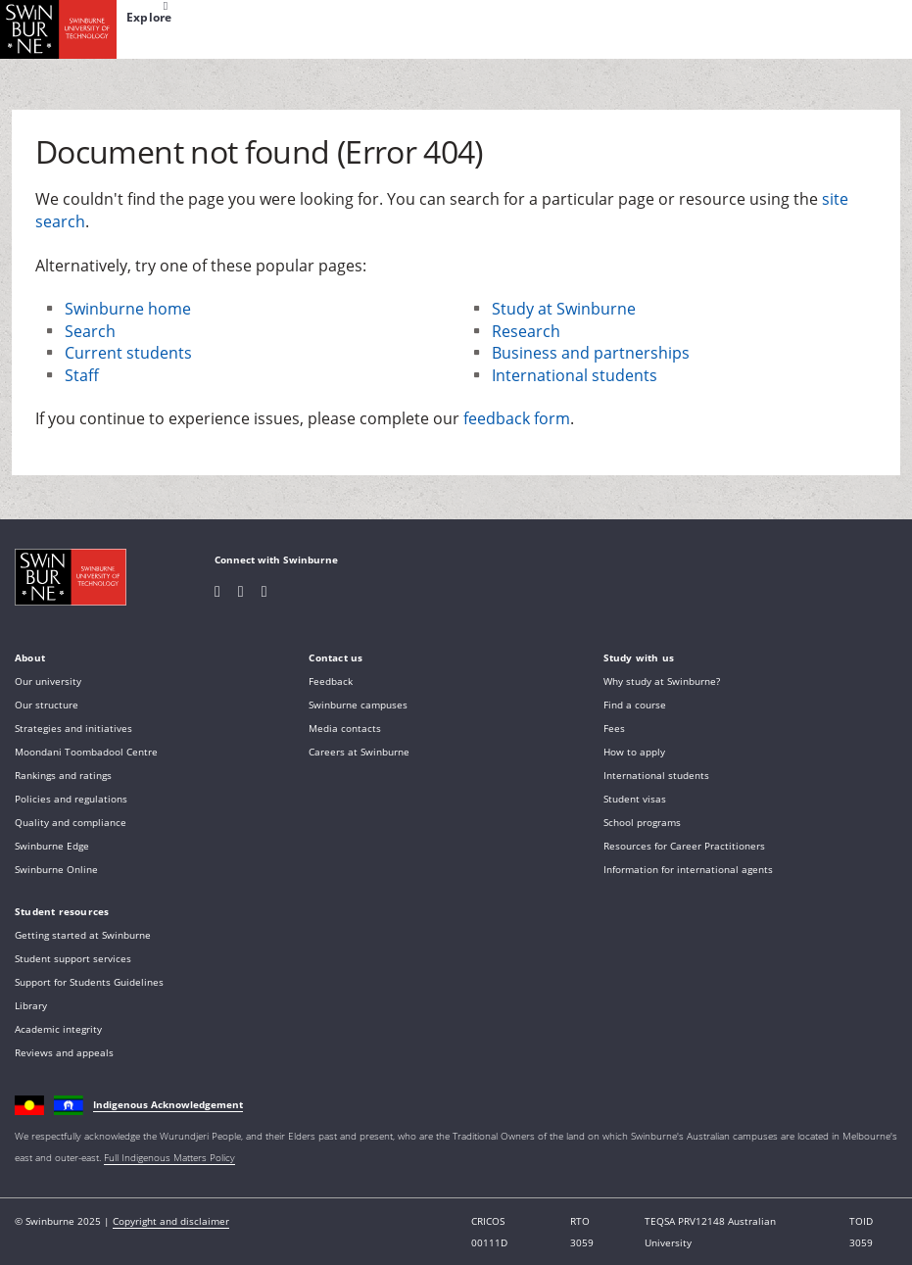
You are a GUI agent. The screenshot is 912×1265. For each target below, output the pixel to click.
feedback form (516, 418)
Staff (82, 375)
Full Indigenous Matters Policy (169, 1157)
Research (526, 331)
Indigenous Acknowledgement (168, 1104)
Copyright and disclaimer (171, 1221)
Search (90, 331)
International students (574, 375)
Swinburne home (128, 308)
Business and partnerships (591, 353)
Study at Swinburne (564, 308)
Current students (128, 353)
